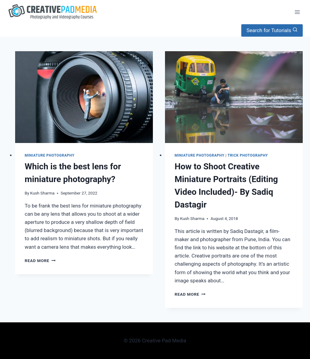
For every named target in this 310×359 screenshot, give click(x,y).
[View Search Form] (272, 30)
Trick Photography (248, 155)
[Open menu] (297, 12)
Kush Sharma (42, 193)
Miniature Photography (49, 155)
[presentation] (84, 97)
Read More (40, 260)
